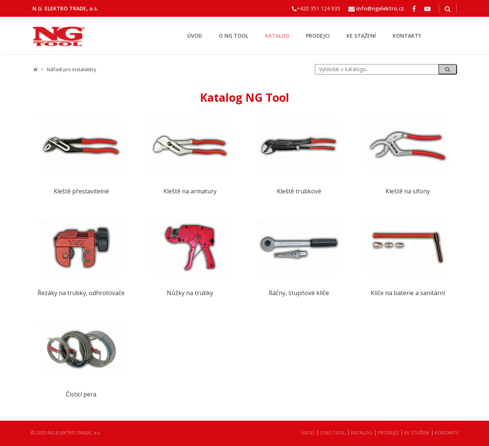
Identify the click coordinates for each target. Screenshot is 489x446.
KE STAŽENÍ (361, 35)
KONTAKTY (407, 35)
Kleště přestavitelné (81, 191)
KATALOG (277, 35)
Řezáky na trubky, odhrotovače (81, 293)
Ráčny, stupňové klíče (299, 293)
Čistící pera (81, 394)
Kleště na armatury (190, 191)
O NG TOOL (233, 35)
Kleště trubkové (299, 191)
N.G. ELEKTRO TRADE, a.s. (65, 8)
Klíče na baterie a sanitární (408, 293)
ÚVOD (194, 35)
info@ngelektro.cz (380, 8)
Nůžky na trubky (190, 293)
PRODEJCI (318, 35)
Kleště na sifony (408, 191)
